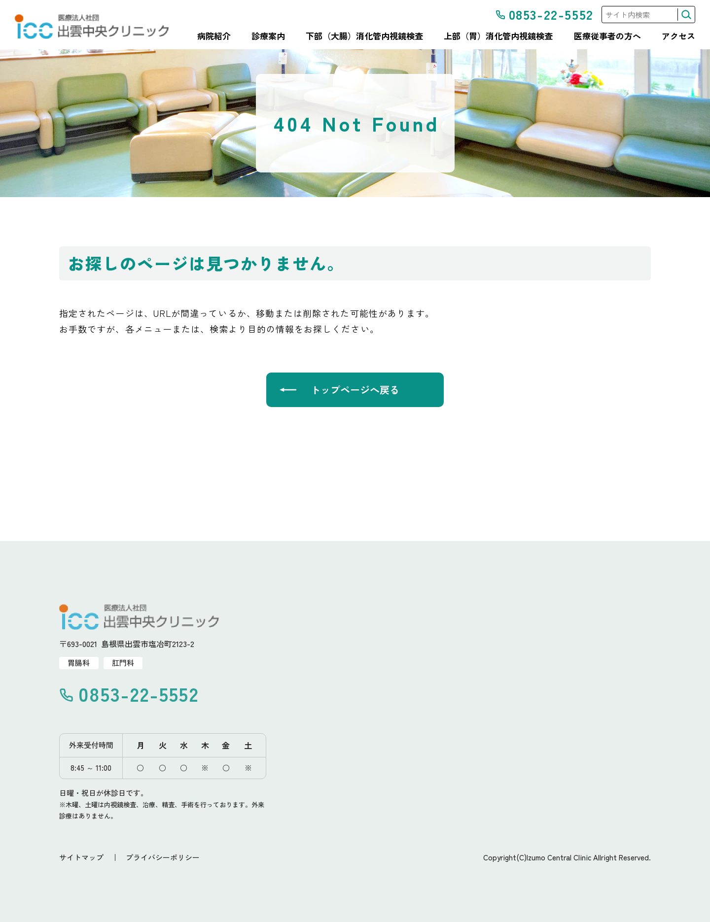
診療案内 (268, 36)
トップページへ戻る (355, 389)
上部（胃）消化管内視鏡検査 (498, 36)
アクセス (678, 36)
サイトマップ (81, 857)
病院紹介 (214, 36)
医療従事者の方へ (607, 36)
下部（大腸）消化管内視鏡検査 (364, 36)
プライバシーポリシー (163, 857)
